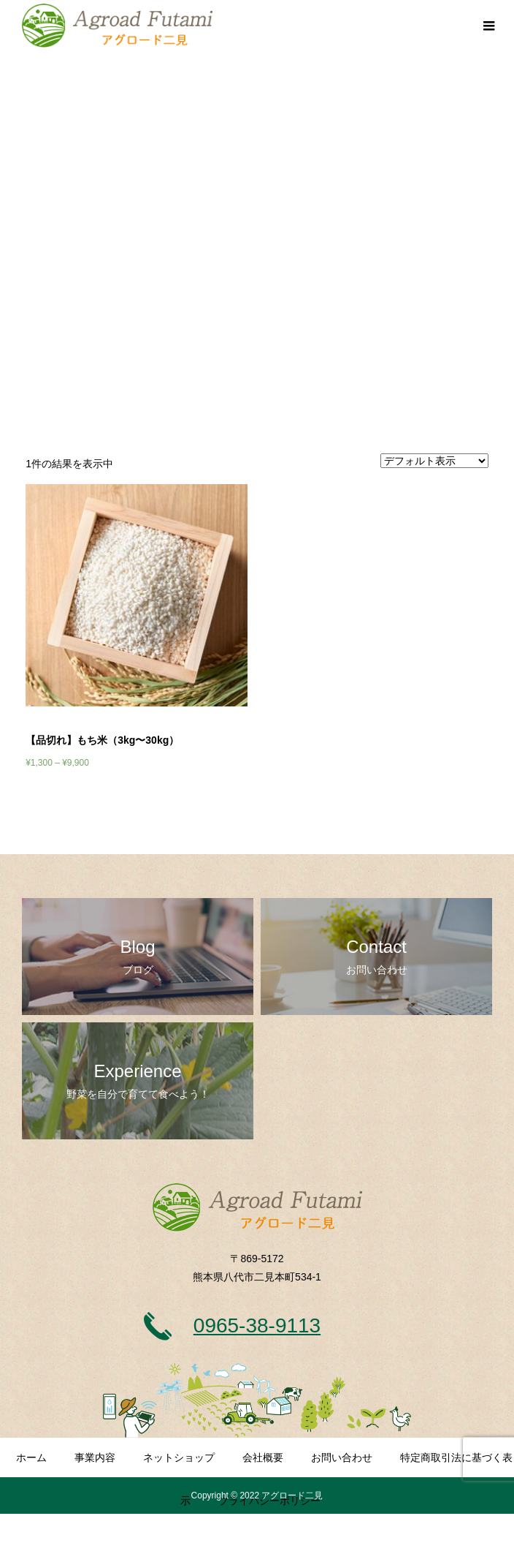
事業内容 (94, 1457)
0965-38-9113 (257, 1325)
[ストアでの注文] (434, 460)
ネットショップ (179, 1457)
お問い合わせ (341, 1457)
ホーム (31, 1457)
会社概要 (262, 1457)
